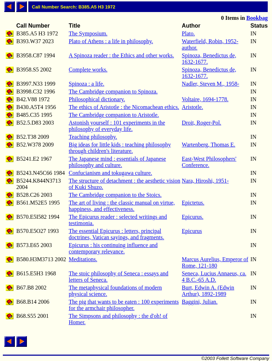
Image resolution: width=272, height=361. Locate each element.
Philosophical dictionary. (97, 99)
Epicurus (192, 231)
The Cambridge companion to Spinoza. (113, 91)
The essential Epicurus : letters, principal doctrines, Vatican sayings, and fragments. (116, 234)
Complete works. (88, 70)
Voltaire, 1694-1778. (205, 99)
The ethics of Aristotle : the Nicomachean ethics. (124, 107)
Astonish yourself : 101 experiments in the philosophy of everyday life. (117, 126)
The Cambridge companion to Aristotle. (114, 115)
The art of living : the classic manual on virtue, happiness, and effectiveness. (122, 206)
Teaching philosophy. (93, 137)
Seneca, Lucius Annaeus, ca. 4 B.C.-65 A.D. (214, 276)
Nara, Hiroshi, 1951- (205, 181)
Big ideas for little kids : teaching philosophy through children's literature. (120, 148)
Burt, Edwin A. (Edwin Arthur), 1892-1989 (208, 291)
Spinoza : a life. (86, 84)
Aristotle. (192, 107)
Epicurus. (192, 217)
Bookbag (257, 18)
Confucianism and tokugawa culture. (110, 173)
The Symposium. (88, 33)
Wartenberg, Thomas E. (208, 145)
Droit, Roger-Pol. (201, 123)
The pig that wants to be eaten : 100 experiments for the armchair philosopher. (124, 305)
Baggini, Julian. (199, 302)
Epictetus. (193, 203)
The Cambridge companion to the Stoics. (115, 195)
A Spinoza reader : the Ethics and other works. (121, 55)
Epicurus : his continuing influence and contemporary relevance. (113, 248)
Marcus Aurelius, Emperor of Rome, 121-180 (215, 262)
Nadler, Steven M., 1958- (210, 84)
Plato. (188, 33)
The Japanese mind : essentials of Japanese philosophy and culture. (117, 162)
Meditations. (83, 259)
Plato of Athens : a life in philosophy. (111, 41)
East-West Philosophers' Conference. (209, 162)
